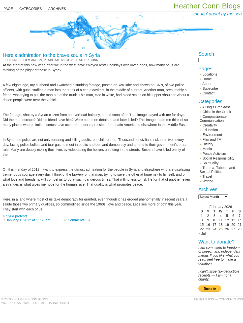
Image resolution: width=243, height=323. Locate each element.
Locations (210, 74)
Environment (212, 135)
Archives (57, 9)
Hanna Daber (58, 303)
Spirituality (211, 163)
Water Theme (34, 303)
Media (207, 149)
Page (8, 9)
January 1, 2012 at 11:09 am (28, 220)
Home (207, 79)
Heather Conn (86, 60)
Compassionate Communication (213, 118)
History (208, 144)
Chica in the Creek (217, 112)
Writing (208, 181)
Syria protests (17, 216)
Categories (30, 9)
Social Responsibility (218, 158)
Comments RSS (231, 299)
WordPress (11, 303)
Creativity (210, 125)
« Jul (202, 234)
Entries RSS (204, 299)
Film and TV (32, 60)
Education (210, 130)
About (207, 84)
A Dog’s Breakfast (216, 107)
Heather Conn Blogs (207, 6)
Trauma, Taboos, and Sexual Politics (217, 170)
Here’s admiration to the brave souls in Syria (51, 55)
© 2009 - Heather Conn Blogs (24, 299)
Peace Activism (56, 60)
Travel (207, 176)
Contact (208, 93)
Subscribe (210, 88)
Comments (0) (79, 220)
